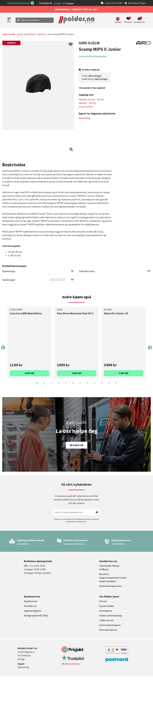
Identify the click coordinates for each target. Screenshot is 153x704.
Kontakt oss (30, 605)
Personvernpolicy (108, 629)
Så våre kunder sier (71, 663)
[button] (118, 20)
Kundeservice (30, 601)
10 (101, 385)
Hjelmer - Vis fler (87, 102)
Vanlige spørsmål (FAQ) (36, 615)
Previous (3, 347)
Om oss (103, 601)
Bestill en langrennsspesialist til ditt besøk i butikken (113, 578)
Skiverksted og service (110, 585)
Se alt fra (86, 106)
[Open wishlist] (128, 20)
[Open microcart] (139, 20)
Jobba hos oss (106, 620)
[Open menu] (9, 20)
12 (116, 385)
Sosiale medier (106, 605)
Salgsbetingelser (32, 610)
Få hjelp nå (76, 445)
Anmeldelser (105, 610)
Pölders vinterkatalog (110, 615)
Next (149, 347)
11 (108, 385)
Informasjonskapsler (110, 625)
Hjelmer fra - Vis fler (91, 99)
